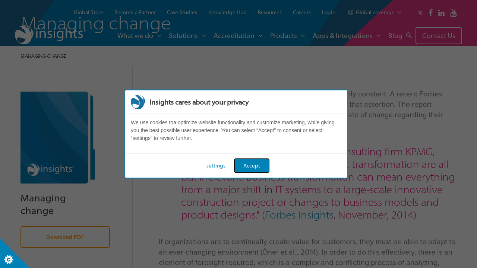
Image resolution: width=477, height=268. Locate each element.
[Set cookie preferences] (15, 253)
